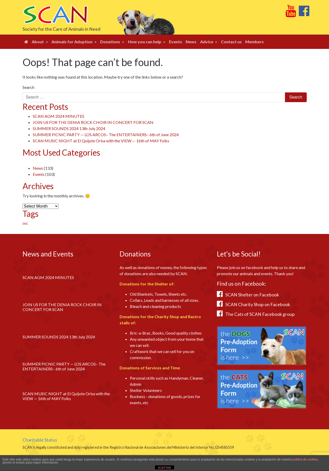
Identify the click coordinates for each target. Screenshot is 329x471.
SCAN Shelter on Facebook (252, 294)
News (191, 41)
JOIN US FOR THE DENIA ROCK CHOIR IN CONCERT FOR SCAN (93, 122)
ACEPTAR (164, 467)
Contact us (231, 41)
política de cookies (305, 459)
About (38, 41)
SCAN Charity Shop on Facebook (257, 304)
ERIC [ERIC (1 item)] (25, 223)
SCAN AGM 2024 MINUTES (58, 116)
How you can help (145, 41)
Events (175, 41)
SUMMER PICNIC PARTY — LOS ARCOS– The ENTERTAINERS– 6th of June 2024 (106, 134)
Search (28, 87)
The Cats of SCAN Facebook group (260, 314)
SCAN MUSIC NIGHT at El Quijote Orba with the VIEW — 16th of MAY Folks (101, 140)
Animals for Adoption (72, 41)
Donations (110, 41)
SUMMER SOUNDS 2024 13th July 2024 (69, 128)
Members (254, 41)
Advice (207, 41)
